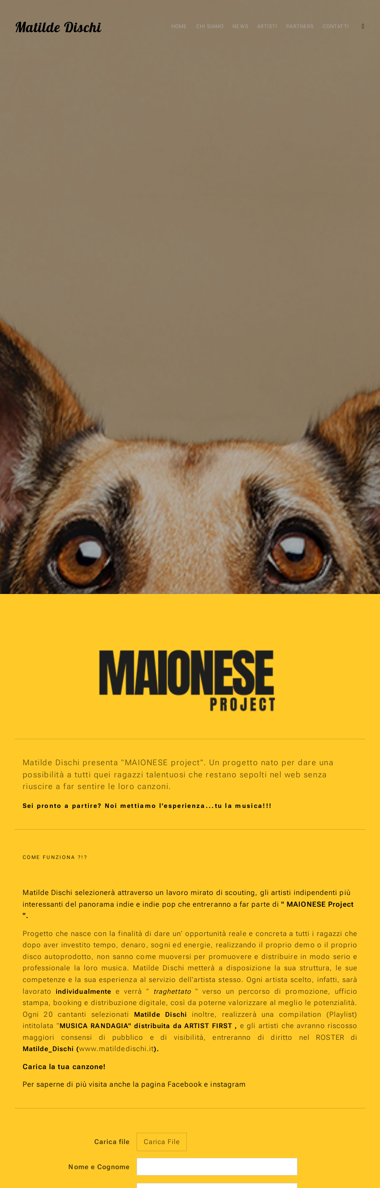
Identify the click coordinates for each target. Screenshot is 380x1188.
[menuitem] (293, 27)
